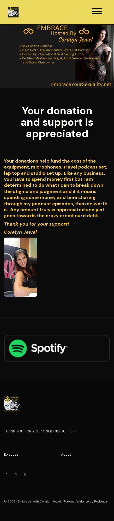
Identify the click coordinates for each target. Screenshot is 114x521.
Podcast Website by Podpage (85, 501)
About (66, 454)
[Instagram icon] (6, 474)
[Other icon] (26, 474)
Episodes (11, 454)
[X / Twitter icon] (16, 474)
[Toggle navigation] (97, 12)
